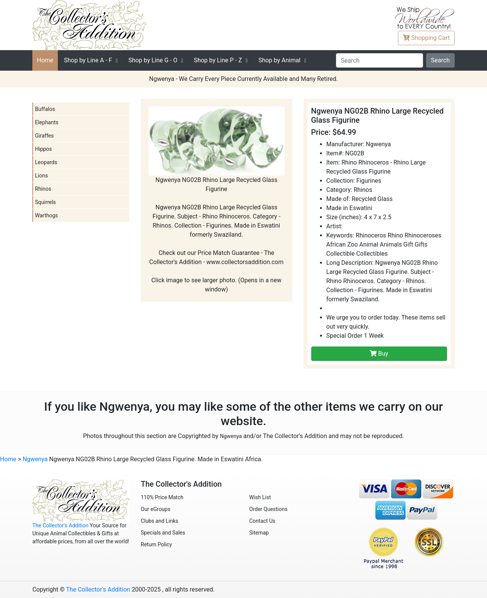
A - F (88, 60)
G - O (152, 60)
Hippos (43, 149)
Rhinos (43, 189)
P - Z (218, 60)
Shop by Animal (279, 60)
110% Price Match (162, 497)
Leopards (46, 162)
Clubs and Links (159, 521)
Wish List (260, 497)
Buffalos (45, 109)
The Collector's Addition (60, 525)
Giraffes (44, 136)
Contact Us (262, 521)
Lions (41, 175)
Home (45, 60)
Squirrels (45, 202)
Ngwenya (231, 436)
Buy (379, 353)
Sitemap (259, 533)
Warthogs (46, 215)
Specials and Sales (163, 533)
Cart (426, 37)
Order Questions (268, 509)
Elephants (47, 122)
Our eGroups (155, 509)
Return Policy (156, 544)
